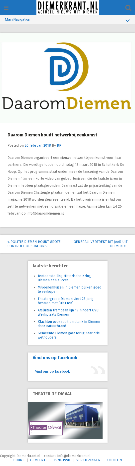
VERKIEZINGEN (88, 460)
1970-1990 (62, 460)
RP (59, 145)
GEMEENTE (38, 460)
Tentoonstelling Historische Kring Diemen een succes (64, 278)
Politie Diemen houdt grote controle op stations (34, 244)
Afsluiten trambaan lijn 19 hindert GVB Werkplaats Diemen (68, 312)
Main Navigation (67, 20)
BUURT (18, 460)
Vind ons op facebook (55, 357)
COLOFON (114, 460)
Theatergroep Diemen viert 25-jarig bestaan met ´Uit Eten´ (66, 301)
